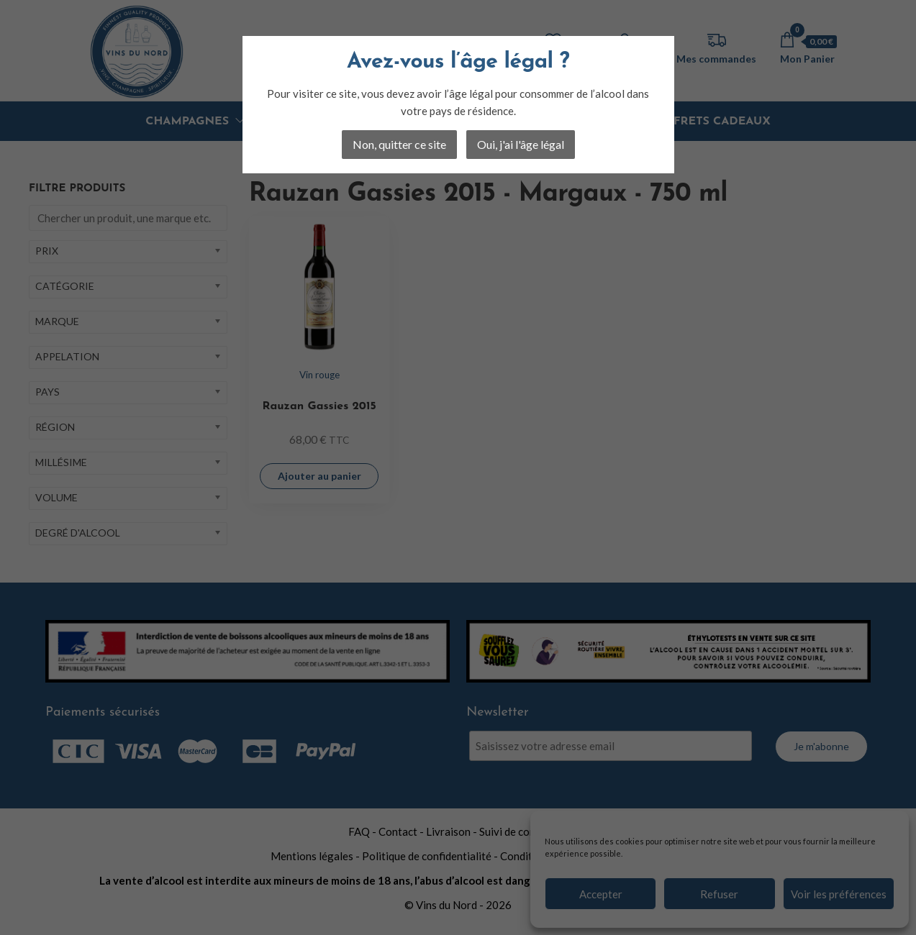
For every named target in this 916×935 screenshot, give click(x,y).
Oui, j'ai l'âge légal (520, 144)
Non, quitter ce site (399, 144)
